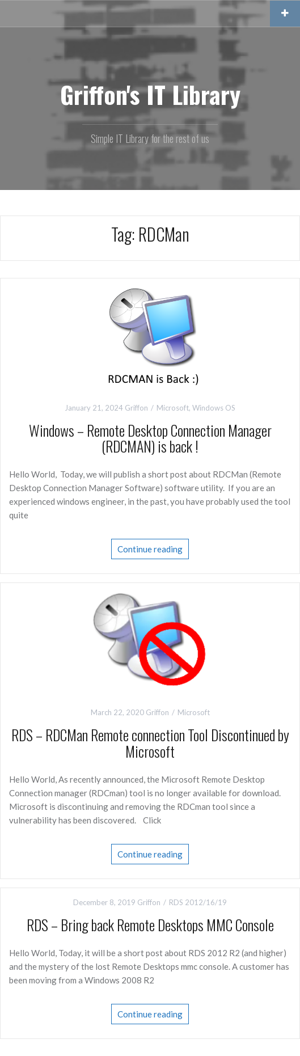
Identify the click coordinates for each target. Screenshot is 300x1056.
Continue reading (150, 549)
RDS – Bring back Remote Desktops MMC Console (150, 925)
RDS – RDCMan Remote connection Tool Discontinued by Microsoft (150, 743)
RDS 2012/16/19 (198, 902)
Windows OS (213, 407)
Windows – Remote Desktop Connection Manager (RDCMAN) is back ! (150, 438)
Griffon (136, 407)
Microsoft (173, 407)
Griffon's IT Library (150, 94)
